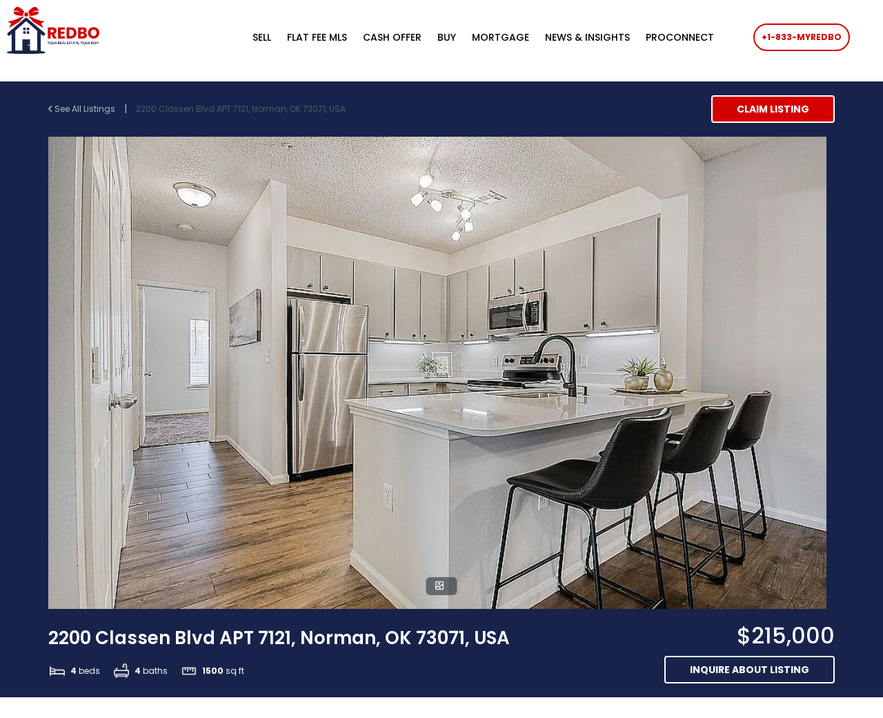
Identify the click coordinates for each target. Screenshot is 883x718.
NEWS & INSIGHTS (587, 37)
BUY (446, 37)
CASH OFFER (392, 37)
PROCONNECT (680, 37)
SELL (261, 37)
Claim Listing (773, 109)
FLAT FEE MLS (317, 37)
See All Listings (82, 109)
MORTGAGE (500, 37)
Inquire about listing (749, 670)
